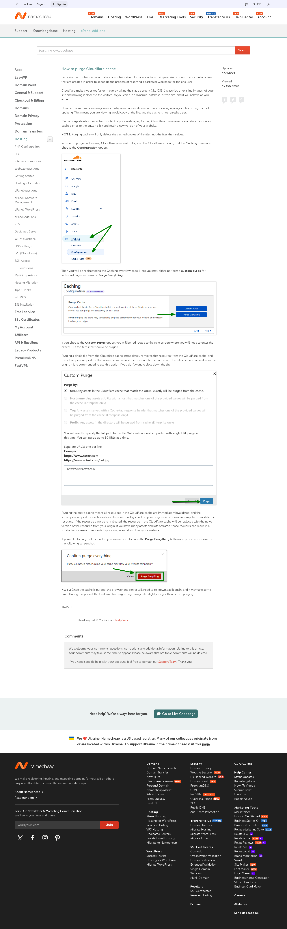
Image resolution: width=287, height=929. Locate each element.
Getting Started (24, 176)
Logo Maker (244, 873)
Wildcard (196, 873)
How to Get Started (251, 816)
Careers (239, 895)
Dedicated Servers (158, 834)
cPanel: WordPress (27, 209)
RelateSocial (248, 838)
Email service (25, 312)
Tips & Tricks (23, 290)
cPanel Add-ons (93, 31)
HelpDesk (121, 620)
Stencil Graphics (245, 882)
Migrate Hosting (200, 829)
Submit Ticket (243, 790)
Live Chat (240, 794)
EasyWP (21, 77)
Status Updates (244, 777)
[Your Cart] (246, 4)
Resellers (196, 886)
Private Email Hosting (160, 838)
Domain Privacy (200, 768)
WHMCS (20, 297)
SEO (17, 154)
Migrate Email (199, 838)
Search (242, 50)
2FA (192, 803)
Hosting (114, 17)
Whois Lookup (155, 794)
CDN (193, 790)
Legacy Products (28, 350)
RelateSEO (243, 834)
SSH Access (22, 260)
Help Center (243, 16)
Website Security (205, 772)
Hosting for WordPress (161, 820)
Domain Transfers (29, 131)
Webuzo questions (27, 168)
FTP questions (24, 268)
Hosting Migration (26, 282)
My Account (24, 327)
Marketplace (242, 812)
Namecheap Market (159, 790)
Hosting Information (28, 183)
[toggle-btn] (50, 139)
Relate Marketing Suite (253, 829)
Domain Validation (202, 860)
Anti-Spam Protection (204, 812)
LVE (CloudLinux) (26, 253)
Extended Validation (203, 864)
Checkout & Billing (29, 101)
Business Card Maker (248, 886)
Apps (18, 70)
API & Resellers (26, 343)
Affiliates (22, 335)
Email (151, 17)
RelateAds (243, 847)
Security (196, 16)
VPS (17, 224)
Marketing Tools (172, 16)
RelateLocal (244, 851)
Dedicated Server (26, 231)
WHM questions (25, 239)
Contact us (24, 4)
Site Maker (245, 864)
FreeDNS (152, 803)
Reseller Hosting (157, 825)
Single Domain (200, 869)
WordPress (133, 17)
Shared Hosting (156, 816)
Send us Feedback (246, 913)
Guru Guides (243, 763)
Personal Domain (157, 785)
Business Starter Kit (250, 820)
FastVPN (21, 366)
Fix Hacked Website (207, 777)
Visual (238, 860)
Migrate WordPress (159, 864)
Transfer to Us (218, 16)
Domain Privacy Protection (27, 120)
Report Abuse (243, 799)
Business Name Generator (251, 877)
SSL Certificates (27, 320)
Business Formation (251, 825)
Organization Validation (205, 856)
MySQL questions (26, 275)
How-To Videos (244, 785)
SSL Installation (24, 304)
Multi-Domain (199, 877)
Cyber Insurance (205, 799)
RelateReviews (250, 842)
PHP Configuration (27, 146)
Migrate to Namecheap (161, 842)
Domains (96, 16)
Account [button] (263, 16)
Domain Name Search (161, 768)
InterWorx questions (28, 161)
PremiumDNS (25, 358)
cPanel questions (26, 190)
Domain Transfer (157, 772)
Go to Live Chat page (175, 714)
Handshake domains (163, 781)
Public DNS (197, 807)
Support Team (167, 661)
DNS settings (23, 246)
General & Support (29, 93)
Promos (196, 904)
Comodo (196, 851)
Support (21, 31)
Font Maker (245, 869)
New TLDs (153, 777)
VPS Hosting (154, 829)
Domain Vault (25, 85)
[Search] (268, 4)
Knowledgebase (45, 31)
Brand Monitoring (248, 856)
